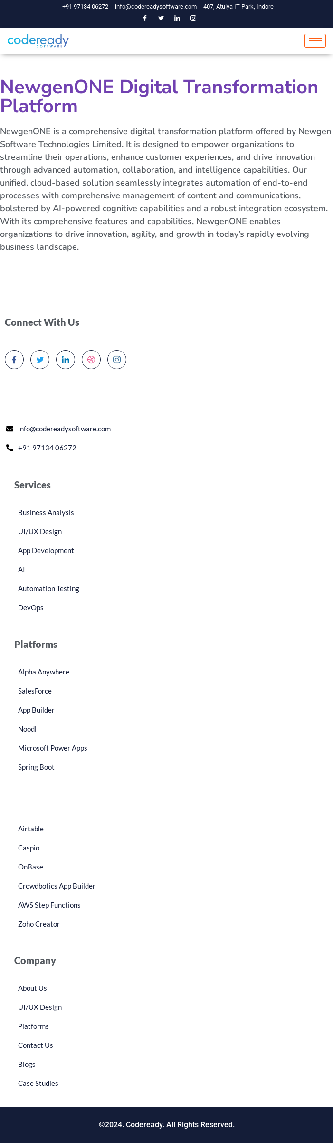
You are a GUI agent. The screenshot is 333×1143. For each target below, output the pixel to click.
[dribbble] (91, 359)
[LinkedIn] (177, 18)
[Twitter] (161, 18)
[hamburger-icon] (315, 41)
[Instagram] (193, 18)
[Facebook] (145, 18)
